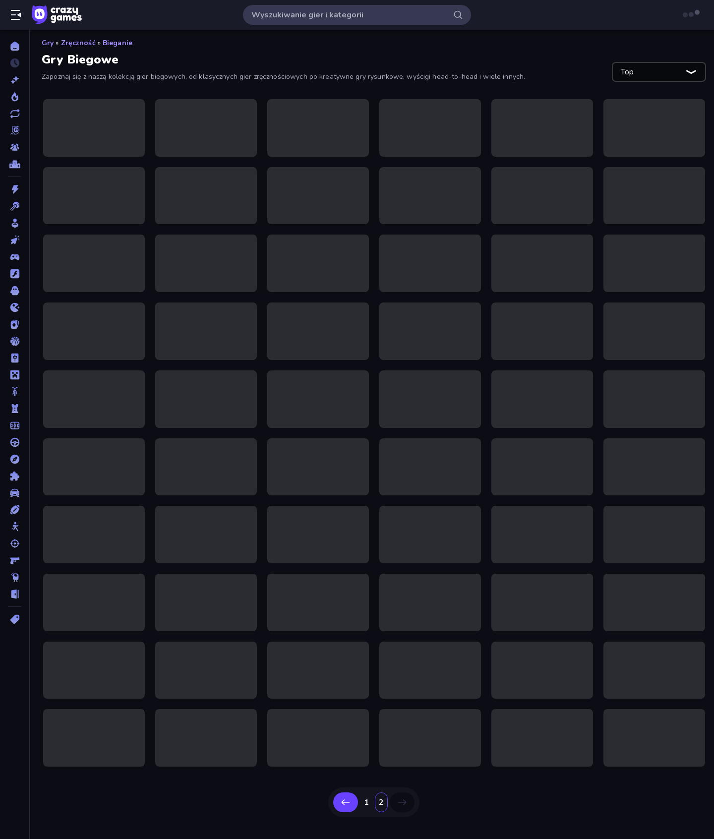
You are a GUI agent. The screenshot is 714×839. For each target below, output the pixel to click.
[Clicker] (14, 240)
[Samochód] (14, 492)
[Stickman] (14, 526)
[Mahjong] (14, 358)
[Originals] (14, 130)
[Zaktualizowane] (14, 113)
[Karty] (14, 324)
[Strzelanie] (14, 543)
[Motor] (14, 391)
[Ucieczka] (14, 594)
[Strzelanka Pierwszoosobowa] (14, 560)
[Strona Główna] (14, 46)
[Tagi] (14, 619)
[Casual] (14, 223)
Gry (48, 43)
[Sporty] (14, 509)
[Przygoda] (14, 459)
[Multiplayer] (14, 147)
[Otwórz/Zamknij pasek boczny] (16, 15)
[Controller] (14, 256)
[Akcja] (14, 189)
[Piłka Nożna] (14, 425)
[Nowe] (14, 79)
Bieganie (117, 43)
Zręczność (78, 43)
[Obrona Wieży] (14, 408)
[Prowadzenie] (14, 442)
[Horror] (14, 290)
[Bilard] (14, 206)
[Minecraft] (14, 374)
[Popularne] (14, 96)
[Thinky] (14, 577)
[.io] (14, 307)
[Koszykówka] (14, 341)
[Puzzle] (14, 476)
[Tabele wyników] (14, 164)
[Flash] (14, 273)
